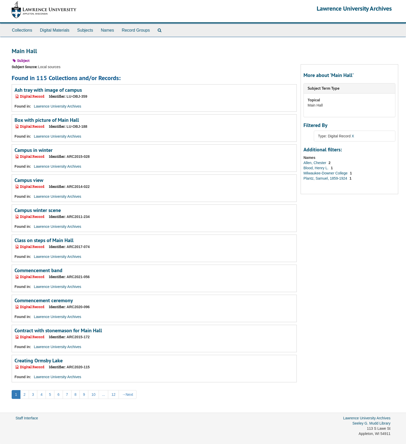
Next (127, 394)
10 (93, 394)
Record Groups (136, 30)
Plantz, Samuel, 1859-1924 (325, 178)
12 (113, 394)
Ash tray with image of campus (48, 90)
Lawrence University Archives (354, 8)
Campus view (29, 180)
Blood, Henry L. (316, 168)
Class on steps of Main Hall (44, 240)
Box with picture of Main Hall (47, 120)
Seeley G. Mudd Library (371, 423)
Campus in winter (34, 150)
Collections (22, 30)
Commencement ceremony (44, 300)
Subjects (85, 30)
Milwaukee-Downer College (326, 173)
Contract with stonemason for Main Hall (58, 330)
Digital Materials (54, 30)
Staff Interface (27, 418)
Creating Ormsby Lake (39, 360)
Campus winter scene (38, 210)
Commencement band (38, 270)
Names (107, 30)
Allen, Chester (315, 163)
